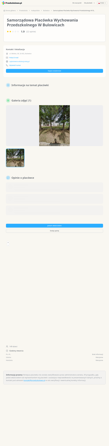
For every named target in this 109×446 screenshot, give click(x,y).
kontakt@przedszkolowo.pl (34, 380)
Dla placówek (89, 3)
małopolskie (35, 10)
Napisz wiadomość (54, 71)
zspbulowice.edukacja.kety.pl (19, 61)
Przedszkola (23, 10)
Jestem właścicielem (54, 226)
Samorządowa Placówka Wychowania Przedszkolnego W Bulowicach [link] (74, 10)
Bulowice (46, 10)
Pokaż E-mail (13, 58)
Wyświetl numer (15, 65)
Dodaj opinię (54, 231)
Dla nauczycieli (76, 3)
